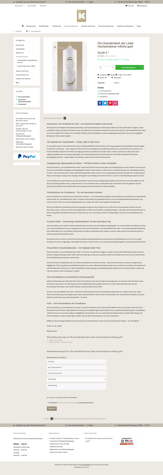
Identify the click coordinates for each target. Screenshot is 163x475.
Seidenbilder (20, 49)
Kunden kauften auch (71, 419)
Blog (17, 82)
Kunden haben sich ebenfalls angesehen (92, 419)
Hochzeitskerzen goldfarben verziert (27, 61)
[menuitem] (143, 6)
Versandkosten (85, 465)
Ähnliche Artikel (58, 419)
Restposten (20, 45)
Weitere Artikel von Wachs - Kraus (59, 342)
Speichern (51, 408)
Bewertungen (59, 118)
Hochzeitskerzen (22, 57)
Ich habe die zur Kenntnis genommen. (71, 403)
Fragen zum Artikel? (124, 75)
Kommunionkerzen (22, 75)
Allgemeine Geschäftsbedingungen (24, 143)
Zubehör (48, 419)
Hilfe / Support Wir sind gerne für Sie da (26, 125)
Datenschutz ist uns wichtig (25, 139)
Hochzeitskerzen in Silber (26, 66)
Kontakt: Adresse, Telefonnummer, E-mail (23, 130)
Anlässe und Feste (22, 71)
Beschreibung (48, 118)
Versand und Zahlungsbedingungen (23, 135)
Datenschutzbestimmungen (66, 403)
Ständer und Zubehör (23, 79)
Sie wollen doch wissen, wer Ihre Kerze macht (25, 119)
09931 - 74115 (20, 444)
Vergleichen (103, 75)
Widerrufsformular (56, 447)
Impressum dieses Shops (24, 147)
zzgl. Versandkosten (110, 56)
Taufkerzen (20, 53)
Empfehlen (116, 78)
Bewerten (102, 78)
